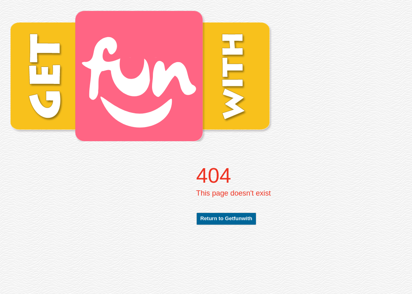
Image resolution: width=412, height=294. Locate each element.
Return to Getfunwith (226, 218)
